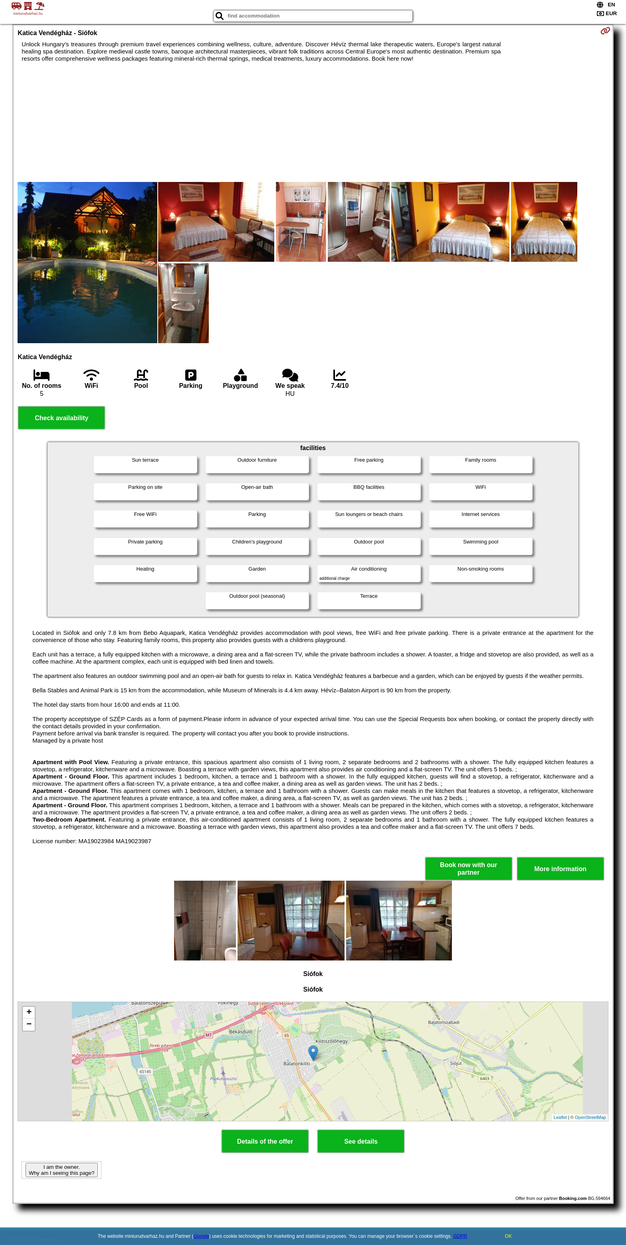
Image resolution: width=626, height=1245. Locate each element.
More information (560, 869)
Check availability (61, 418)
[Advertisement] (313, 122)
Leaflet (560, 1117)
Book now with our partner (468, 869)
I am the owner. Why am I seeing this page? (61, 1170)
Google (201, 1236)
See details (361, 1141)
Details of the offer (265, 1141)
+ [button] (29, 1013)
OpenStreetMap (590, 1117)
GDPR (460, 1236)
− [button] (29, 1025)
